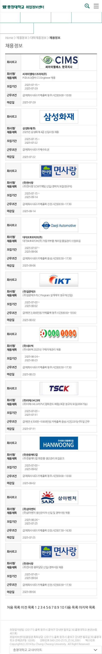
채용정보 (35, 17)
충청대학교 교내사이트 (27, 649)
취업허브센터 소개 (10, 17)
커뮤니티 (16, 28)
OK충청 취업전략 (61, 17)
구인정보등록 (51, 28)
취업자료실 (87, 17)
